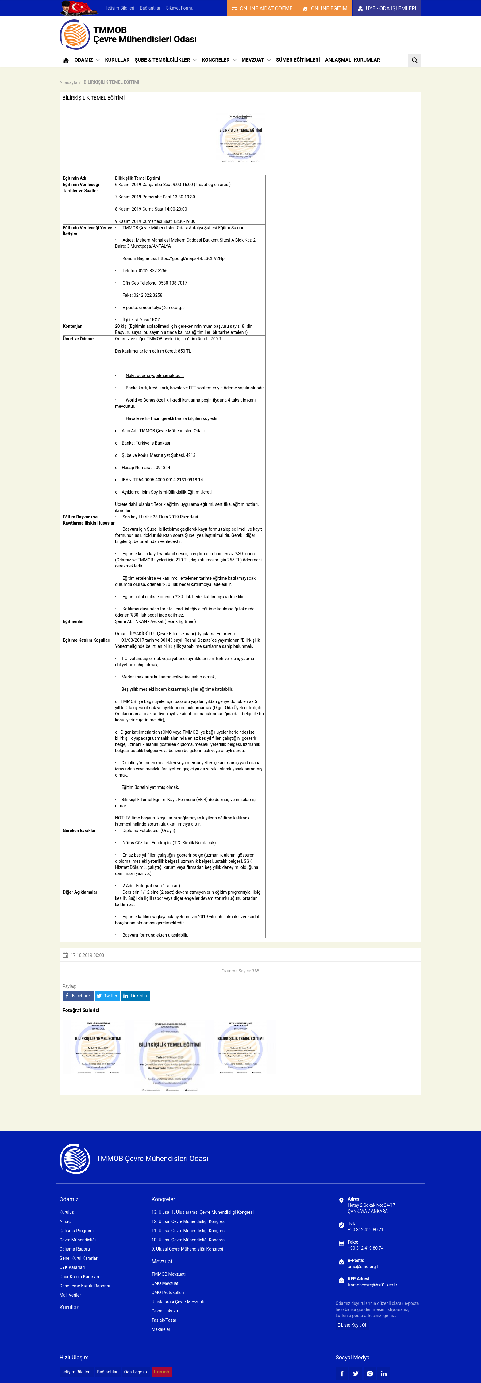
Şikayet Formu (179, 8)
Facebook (77, 996)
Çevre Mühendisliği (78, 1239)
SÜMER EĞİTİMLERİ (298, 60)
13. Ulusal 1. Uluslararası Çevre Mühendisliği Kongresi (203, 1212)
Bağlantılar (150, 8)
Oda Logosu (135, 1372)
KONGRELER (219, 60)
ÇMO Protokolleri (168, 1292)
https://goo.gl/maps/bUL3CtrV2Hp (191, 258)
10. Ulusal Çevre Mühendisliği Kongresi (188, 1239)
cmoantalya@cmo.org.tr (162, 307)
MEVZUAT (256, 60)
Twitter (107, 996)
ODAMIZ (87, 60)
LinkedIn (135, 996)
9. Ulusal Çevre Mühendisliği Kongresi (187, 1249)
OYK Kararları (72, 1267)
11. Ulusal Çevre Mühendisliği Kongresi (188, 1230)
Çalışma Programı (77, 1230)
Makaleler (161, 1329)
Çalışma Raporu (75, 1249)
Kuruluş (67, 1212)
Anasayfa (68, 82)
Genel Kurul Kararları (79, 1258)
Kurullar (69, 1307)
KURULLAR (117, 60)
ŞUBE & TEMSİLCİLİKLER (166, 60)
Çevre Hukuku (165, 1311)
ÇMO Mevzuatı (165, 1283)
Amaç (65, 1221)
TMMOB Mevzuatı (169, 1274)
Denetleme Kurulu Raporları (86, 1285)
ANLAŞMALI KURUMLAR (352, 60)
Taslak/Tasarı (165, 1320)
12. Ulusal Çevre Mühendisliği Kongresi (188, 1221)
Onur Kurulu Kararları (79, 1276)
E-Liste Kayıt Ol (351, 1325)
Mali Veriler (70, 1295)
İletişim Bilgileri (119, 8)
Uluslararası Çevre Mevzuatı (178, 1301)
